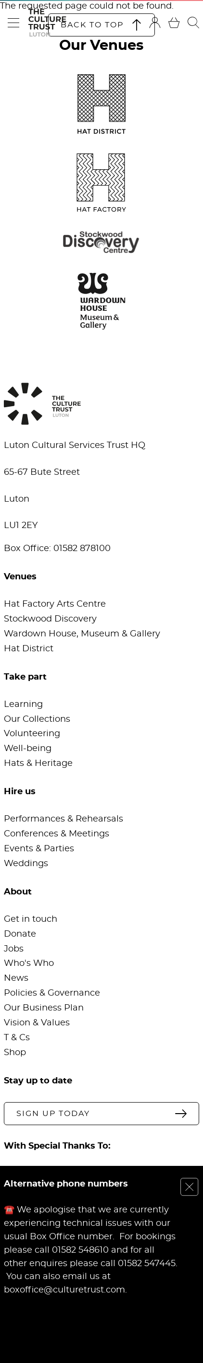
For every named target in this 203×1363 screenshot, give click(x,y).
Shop (15, 1052)
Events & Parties (39, 849)
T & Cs (17, 1038)
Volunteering (32, 733)
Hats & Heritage (38, 763)
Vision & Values (37, 1023)
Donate (20, 934)
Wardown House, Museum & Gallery (82, 634)
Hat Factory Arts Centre (55, 604)
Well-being (27, 748)
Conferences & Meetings (56, 834)
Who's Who (29, 963)
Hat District (28, 649)
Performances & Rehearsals (63, 819)
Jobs (14, 949)
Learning (23, 704)
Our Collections (37, 719)
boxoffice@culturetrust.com (64, 1290)
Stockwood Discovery (50, 619)
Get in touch (30, 919)
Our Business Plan (44, 1008)
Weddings (26, 863)
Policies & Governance (52, 993)
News (16, 978)
